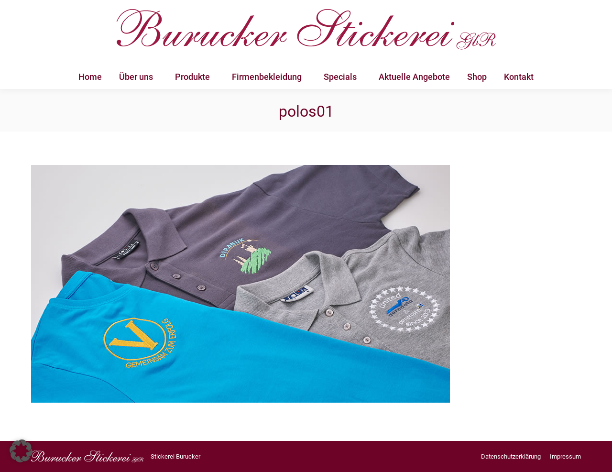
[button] (21, 451)
